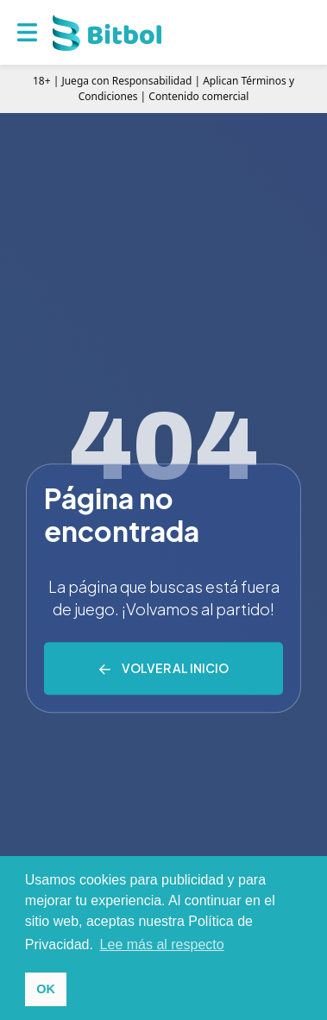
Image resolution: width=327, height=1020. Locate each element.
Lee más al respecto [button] (162, 944)
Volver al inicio (175, 669)
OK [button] (45, 989)
